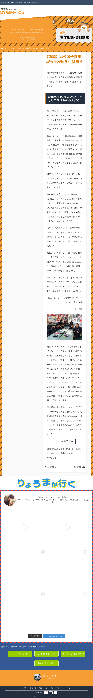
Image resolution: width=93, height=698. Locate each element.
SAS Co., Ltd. (47, 696)
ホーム (3, 48)
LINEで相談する (46, 653)
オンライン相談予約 (73, 653)
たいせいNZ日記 (64, 441)
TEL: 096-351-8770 (27, 40)
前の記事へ (50, 467)
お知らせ (11, 48)
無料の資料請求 (46, 663)
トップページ (20, 653)
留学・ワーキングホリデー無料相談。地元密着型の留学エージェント (22, 3)
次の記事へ (79, 467)
